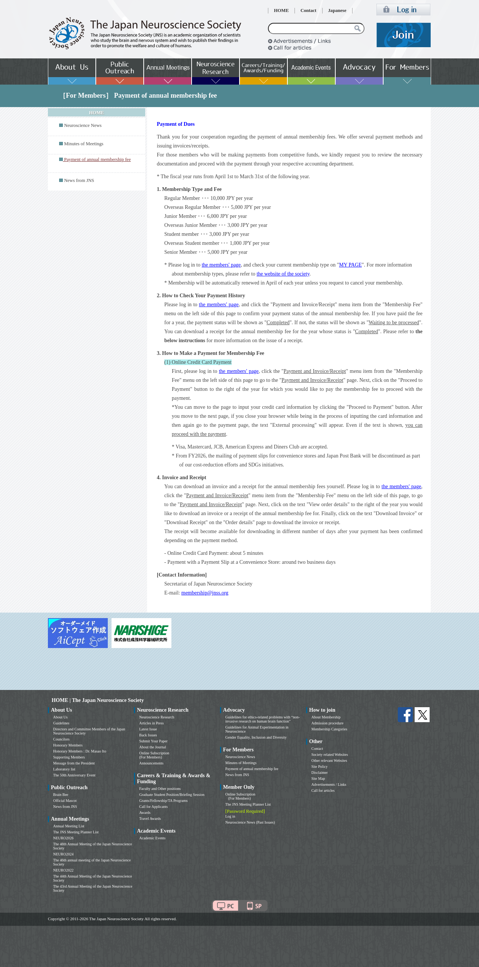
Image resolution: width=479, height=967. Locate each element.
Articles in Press (151, 723)
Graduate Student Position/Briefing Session (171, 795)
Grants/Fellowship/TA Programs (163, 801)
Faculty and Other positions (160, 789)
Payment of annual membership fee (251, 769)
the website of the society (283, 274)
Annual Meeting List (68, 826)
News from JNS (79, 180)
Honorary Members (68, 745)
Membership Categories (329, 729)
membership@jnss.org (205, 593)
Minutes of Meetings (83, 143)
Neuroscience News (82, 125)
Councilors (61, 739)
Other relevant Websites (329, 760)
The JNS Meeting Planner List (76, 832)
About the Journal (152, 747)
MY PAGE (350, 265)
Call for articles (323, 790)
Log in (230, 816)
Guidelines (61, 723)
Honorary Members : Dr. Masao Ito (79, 751)
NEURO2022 (63, 870)
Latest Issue (148, 729)
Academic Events (152, 838)
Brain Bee (60, 795)
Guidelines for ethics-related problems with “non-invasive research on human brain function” (262, 719)
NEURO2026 (63, 838)
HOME (281, 10)
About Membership (326, 717)
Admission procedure (327, 723)
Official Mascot (65, 801)
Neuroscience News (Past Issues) (250, 822)
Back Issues (148, 735)
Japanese (337, 10)
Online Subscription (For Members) (154, 755)
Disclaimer (319, 772)
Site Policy (319, 766)
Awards (144, 813)
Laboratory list (64, 769)
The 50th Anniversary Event (74, 775)
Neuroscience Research (156, 717)
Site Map (318, 778)
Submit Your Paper (153, 741)
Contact (308, 10)
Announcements (151, 763)
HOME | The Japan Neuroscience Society (98, 700)
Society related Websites (329, 754)
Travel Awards (150, 819)
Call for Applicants (153, 807)
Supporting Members (69, 757)
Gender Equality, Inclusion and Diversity (256, 737)
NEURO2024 (63, 854)
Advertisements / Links (328, 784)
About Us (60, 717)
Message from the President (74, 763)
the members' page (221, 265)
